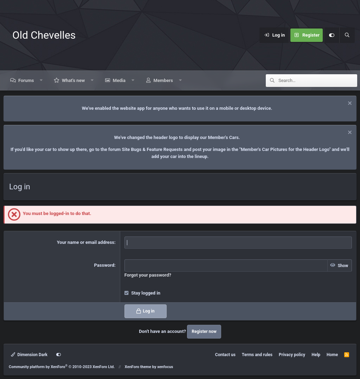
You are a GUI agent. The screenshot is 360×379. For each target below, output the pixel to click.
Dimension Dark (29, 354)
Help (315, 354)
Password (104, 265)
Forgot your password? (147, 275)
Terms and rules (257, 354)
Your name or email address (85, 242)
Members (163, 80)
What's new (73, 80)
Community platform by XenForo (62, 367)
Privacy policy (292, 354)
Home (332, 354)
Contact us (225, 354)
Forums (26, 80)
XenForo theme (138, 367)
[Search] (347, 35)
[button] (41, 80)
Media (119, 80)
